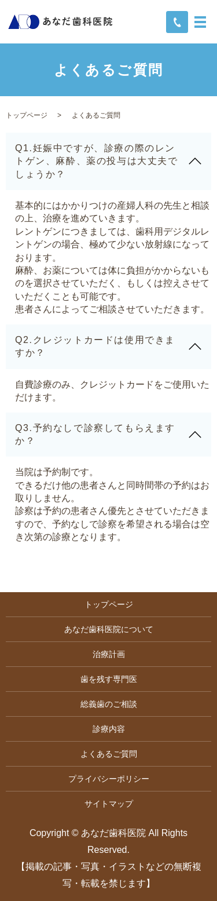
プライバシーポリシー (108, 778)
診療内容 (109, 729)
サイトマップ (108, 803)
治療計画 (109, 654)
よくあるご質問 (108, 753)
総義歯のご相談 (108, 704)
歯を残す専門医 (108, 679)
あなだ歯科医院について (108, 629)
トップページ (26, 115)
